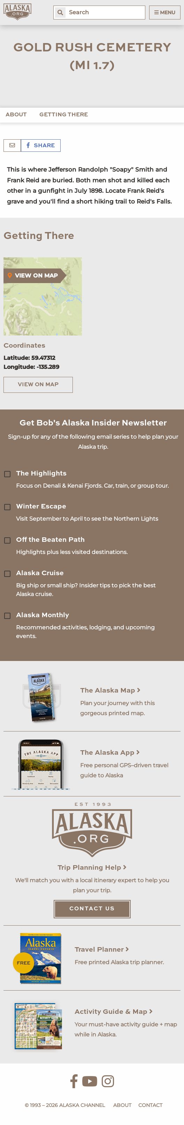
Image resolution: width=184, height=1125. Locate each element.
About (16, 115)
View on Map (38, 385)
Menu (164, 12)
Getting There (63, 115)
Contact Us (92, 909)
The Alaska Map (110, 690)
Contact (150, 1105)
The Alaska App (110, 753)
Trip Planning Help (92, 868)
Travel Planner (102, 949)
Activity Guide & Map (114, 1012)
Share (41, 146)
